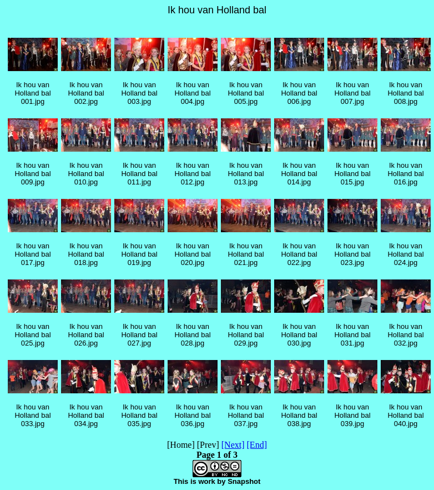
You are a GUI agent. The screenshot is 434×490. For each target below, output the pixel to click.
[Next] (233, 444)
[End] (257, 444)
